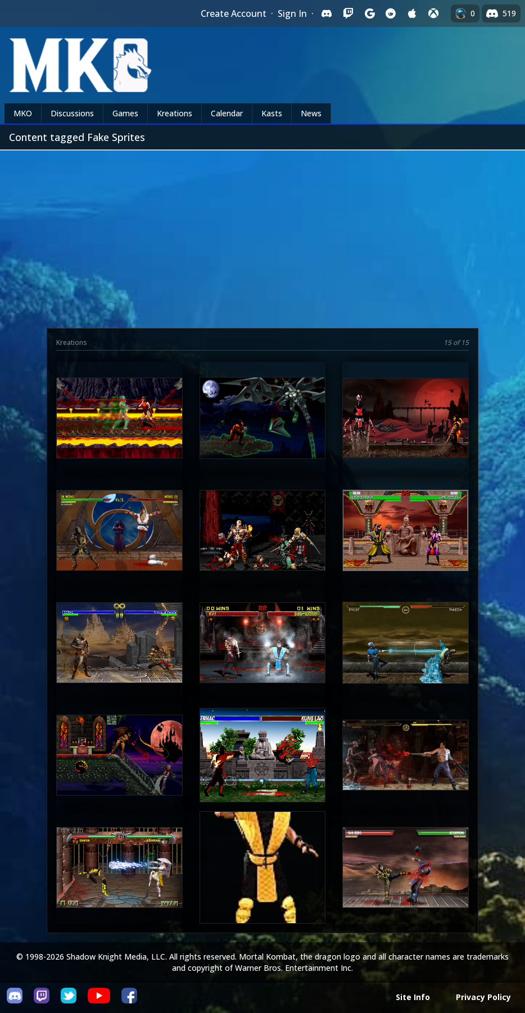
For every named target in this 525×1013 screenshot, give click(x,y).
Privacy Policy (483, 997)
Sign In (292, 13)
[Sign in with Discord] (326, 13)
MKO (22, 113)
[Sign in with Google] (369, 13)
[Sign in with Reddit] (390, 13)
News (311, 113)
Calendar (227, 113)
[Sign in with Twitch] (348, 13)
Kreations (174, 113)
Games (125, 113)
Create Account (233, 13)
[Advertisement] (262, 235)
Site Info (413, 997)
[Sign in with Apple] (412, 13)
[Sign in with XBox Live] (433, 13)
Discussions (72, 113)
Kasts (271, 113)
